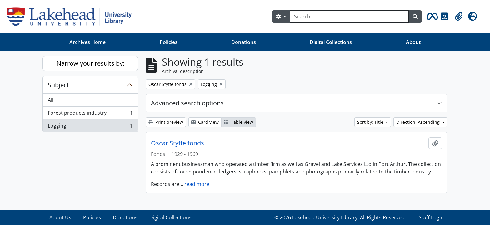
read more (196, 184)
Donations (243, 42)
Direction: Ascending (418, 122)
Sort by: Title (371, 122)
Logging (90, 127)
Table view (238, 122)
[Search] (349, 16)
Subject (58, 85)
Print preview (165, 122)
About (413, 42)
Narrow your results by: (90, 63)
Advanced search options (187, 103)
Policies (169, 42)
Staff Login (431, 217)
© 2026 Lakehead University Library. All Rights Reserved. (340, 217)
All (50, 100)
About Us (60, 217)
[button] (431, 16)
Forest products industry (90, 114)
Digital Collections (331, 42)
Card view (205, 122)
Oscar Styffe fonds (177, 143)
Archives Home (87, 42)
